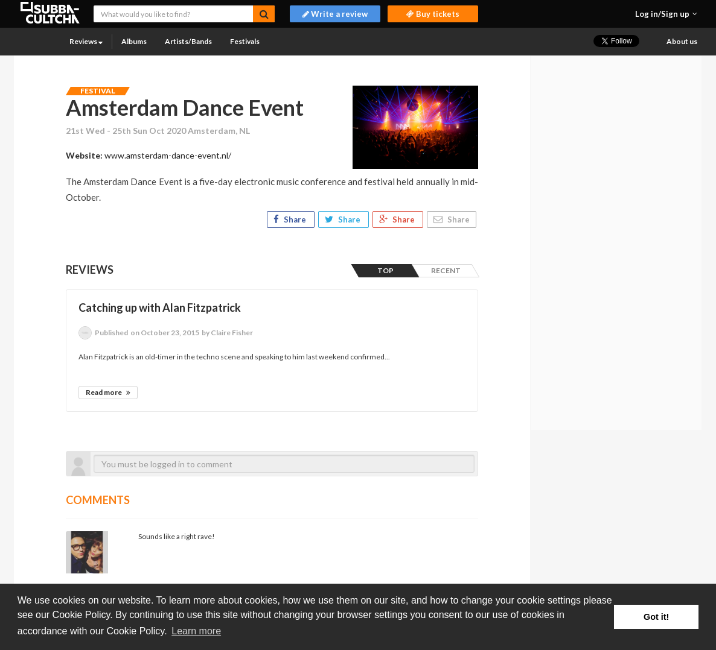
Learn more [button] (196, 631)
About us (681, 41)
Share (290, 219)
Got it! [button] (656, 617)
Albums (134, 41)
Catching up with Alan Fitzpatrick (159, 307)
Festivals (245, 41)
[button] (666, 14)
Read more (108, 392)
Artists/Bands (188, 41)
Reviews (86, 41)
